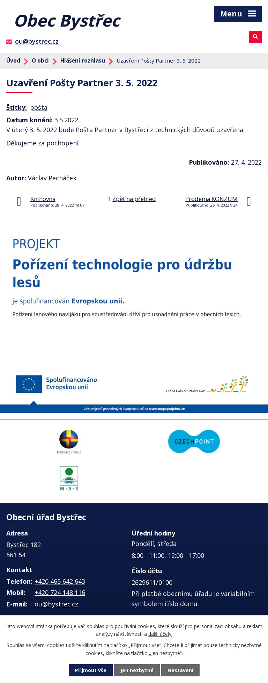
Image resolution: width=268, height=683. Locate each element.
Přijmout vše (90, 670)
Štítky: (16, 107)
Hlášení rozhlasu (82, 60)
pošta (38, 107)
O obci (40, 60)
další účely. (160, 634)
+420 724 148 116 (60, 592)
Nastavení (180, 670)
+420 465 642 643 (60, 581)
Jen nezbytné (137, 670)
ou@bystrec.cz (37, 41)
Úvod (13, 60)
